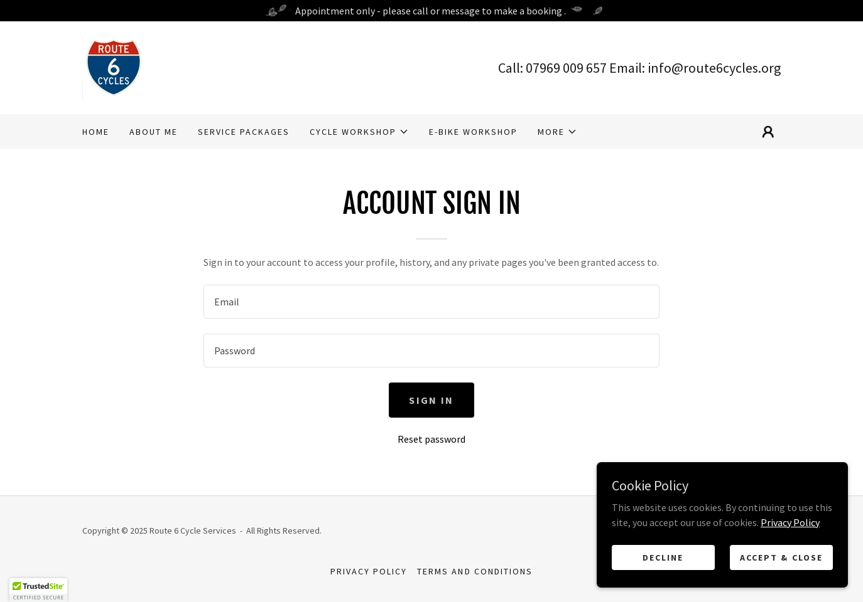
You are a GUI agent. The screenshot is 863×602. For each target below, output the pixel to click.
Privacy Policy (790, 563)
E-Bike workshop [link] (473, 131)
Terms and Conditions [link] (474, 571)
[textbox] (431, 302)
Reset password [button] (431, 439)
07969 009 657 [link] (566, 68)
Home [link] (95, 131)
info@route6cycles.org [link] (714, 68)
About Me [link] (153, 131)
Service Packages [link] (244, 131)
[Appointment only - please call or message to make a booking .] (431, 11)
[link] (113, 66)
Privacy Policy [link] (368, 571)
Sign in (431, 400)
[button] (359, 131)
